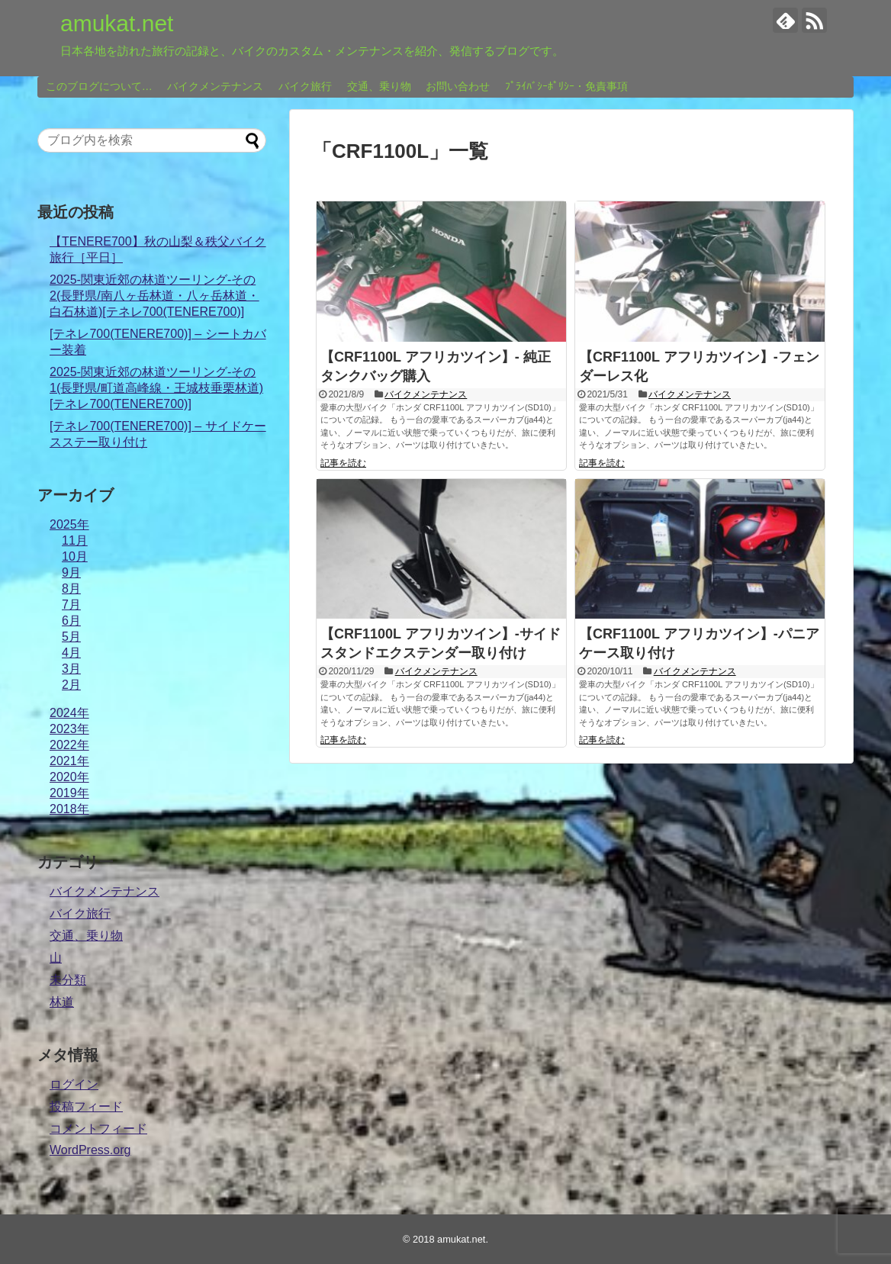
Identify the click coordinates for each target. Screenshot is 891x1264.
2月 (71, 684)
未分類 (68, 979)
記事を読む (343, 463)
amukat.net (116, 23)
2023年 (69, 728)
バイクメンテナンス (215, 86)
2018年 (69, 808)
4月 (71, 652)
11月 (75, 540)
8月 (71, 588)
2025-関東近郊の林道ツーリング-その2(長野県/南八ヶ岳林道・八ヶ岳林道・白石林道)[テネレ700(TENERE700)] (154, 295)
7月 (71, 604)
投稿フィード (86, 1106)
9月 (71, 572)
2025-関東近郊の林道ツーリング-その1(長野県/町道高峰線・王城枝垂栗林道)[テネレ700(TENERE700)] (156, 387)
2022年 (69, 744)
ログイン (74, 1084)
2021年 (69, 760)
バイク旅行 (305, 86)
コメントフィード (98, 1128)
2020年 (69, 776)
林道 (62, 1001)
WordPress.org (90, 1149)
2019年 (69, 792)
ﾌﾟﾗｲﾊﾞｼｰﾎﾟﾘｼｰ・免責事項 (566, 86)
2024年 (69, 712)
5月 (71, 636)
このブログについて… (99, 86)
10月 (75, 556)
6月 (71, 620)
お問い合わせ (458, 86)
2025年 (69, 524)
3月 (71, 668)
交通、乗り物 (379, 86)
